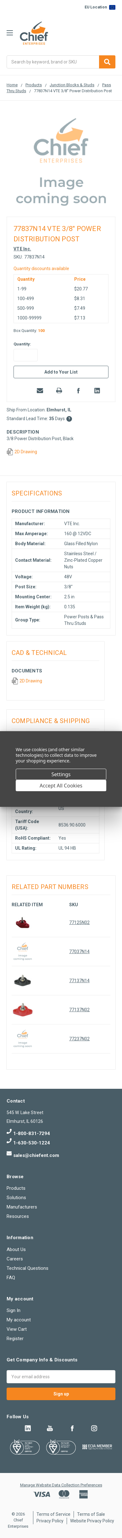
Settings (61, 774)
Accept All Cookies (61, 785)
